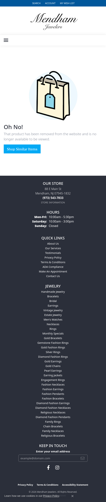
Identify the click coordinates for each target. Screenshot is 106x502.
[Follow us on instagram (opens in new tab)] (57, 467)
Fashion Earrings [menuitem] (53, 389)
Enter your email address (53, 451)
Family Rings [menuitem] (53, 421)
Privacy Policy (53, 257)
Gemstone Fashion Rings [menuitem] (53, 343)
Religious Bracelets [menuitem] (53, 435)
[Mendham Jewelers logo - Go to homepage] (53, 20)
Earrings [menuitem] (53, 305)
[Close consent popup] (72, 496)
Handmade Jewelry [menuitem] (53, 291)
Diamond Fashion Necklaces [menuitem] (53, 408)
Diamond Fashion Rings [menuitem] (53, 356)
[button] (36, 3)
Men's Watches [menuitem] (53, 319)
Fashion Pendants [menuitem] (53, 394)
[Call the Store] (53, 198)
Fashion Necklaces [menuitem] (53, 384)
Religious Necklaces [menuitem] (53, 412)
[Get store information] (53, 202)
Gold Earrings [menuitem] (53, 361)
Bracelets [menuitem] (53, 296)
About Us (53, 243)
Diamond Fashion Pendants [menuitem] (53, 417)
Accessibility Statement (75, 484)
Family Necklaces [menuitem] (53, 431)
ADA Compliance (53, 267)
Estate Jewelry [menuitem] (53, 315)
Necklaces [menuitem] (53, 324)
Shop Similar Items (22, 149)
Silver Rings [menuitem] (53, 352)
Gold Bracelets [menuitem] (53, 338)
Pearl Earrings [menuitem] (53, 370)
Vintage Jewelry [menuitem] (53, 310)
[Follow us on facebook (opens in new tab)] (48, 467)
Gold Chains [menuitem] (53, 366)
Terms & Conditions (53, 262)
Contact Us (53, 276)
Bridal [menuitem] (53, 301)
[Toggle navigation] (6, 40)
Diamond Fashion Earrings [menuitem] (53, 403)
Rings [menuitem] (53, 329)
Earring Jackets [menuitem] (53, 375)
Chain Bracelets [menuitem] (53, 426)
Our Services (53, 248)
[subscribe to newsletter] (82, 458)
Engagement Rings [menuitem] (53, 380)
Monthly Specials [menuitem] (53, 333)
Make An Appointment (53, 271)
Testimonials (53, 253)
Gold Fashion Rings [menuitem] (53, 347)
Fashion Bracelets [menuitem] (53, 398)
